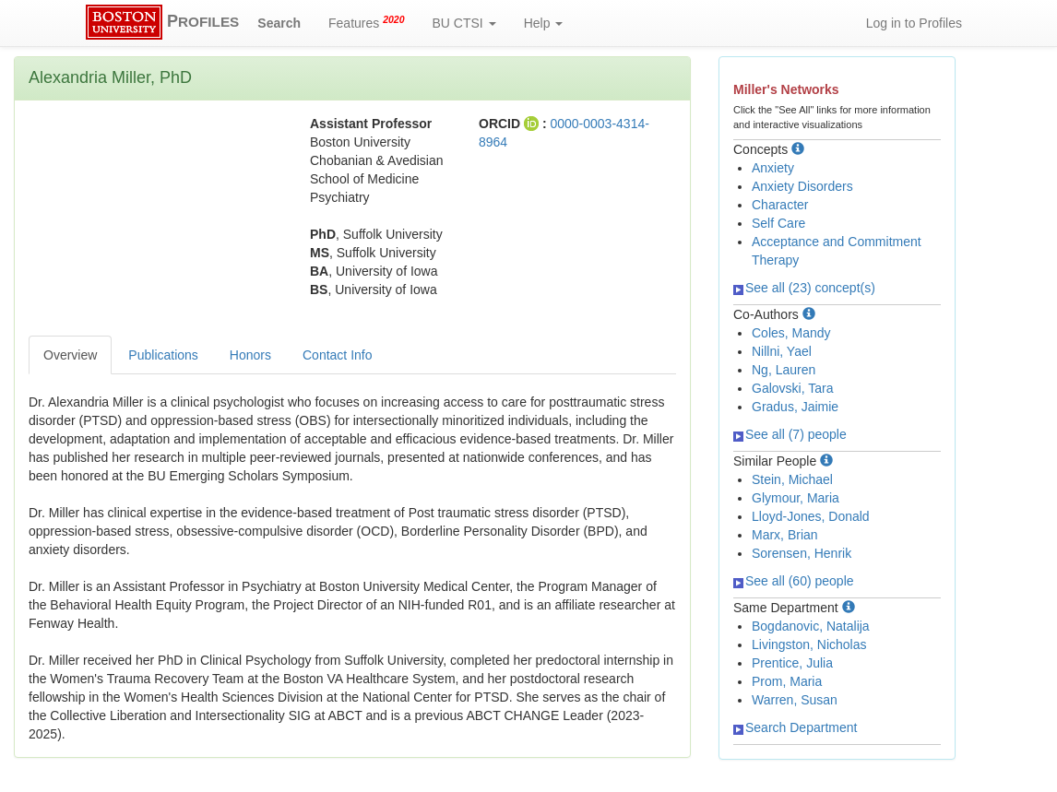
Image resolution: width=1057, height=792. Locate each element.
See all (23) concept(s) (804, 287)
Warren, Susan (794, 699)
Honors (250, 355)
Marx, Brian (785, 534)
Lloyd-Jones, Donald (811, 516)
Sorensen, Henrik (801, 553)
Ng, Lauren (783, 369)
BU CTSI (464, 23)
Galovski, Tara (792, 388)
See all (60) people (793, 580)
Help (544, 23)
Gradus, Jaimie (795, 406)
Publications (163, 355)
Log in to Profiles (914, 23)
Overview (70, 355)
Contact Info (338, 355)
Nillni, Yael (782, 351)
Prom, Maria (787, 681)
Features (366, 22)
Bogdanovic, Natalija (811, 626)
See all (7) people (790, 434)
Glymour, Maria (795, 498)
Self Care (778, 223)
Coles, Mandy (791, 332)
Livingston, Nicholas (809, 644)
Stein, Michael (792, 479)
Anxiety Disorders (802, 186)
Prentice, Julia (792, 663)
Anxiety (773, 167)
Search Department (795, 727)
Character (780, 204)
